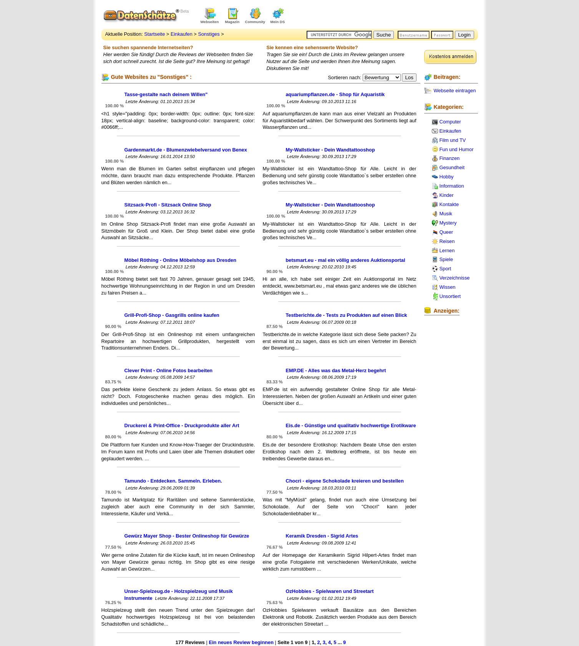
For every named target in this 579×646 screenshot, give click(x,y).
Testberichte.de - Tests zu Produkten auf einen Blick (346, 315)
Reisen (447, 241)
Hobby (447, 177)
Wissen (448, 287)
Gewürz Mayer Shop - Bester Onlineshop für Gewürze (186, 536)
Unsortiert (450, 296)
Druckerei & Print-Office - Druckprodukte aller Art (181, 425)
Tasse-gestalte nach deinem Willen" (166, 94)
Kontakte (449, 204)
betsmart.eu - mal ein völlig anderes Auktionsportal (345, 260)
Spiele (446, 259)
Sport (445, 268)
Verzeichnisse (455, 278)
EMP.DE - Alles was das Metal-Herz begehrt (336, 370)
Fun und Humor (457, 149)
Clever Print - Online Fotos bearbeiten (168, 370)
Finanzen (450, 158)
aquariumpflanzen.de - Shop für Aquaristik (335, 94)
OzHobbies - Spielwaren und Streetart (330, 591)
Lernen (447, 250)
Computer (450, 122)
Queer (446, 232)
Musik (446, 213)
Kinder (447, 195)
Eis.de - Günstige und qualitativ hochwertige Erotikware (351, 425)
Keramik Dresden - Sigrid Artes (322, 536)
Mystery (448, 223)
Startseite (154, 34)
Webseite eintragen (455, 90)
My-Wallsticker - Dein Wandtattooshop (330, 150)
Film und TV (453, 140)
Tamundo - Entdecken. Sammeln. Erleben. (173, 481)
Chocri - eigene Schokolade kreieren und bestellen (345, 481)
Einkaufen (181, 34)
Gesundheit (452, 167)
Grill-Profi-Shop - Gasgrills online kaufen (171, 315)
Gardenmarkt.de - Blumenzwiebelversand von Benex (185, 150)
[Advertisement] (388, 15)
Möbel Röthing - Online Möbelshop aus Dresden (180, 260)
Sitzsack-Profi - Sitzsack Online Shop (167, 205)
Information (452, 186)
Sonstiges (208, 34)
